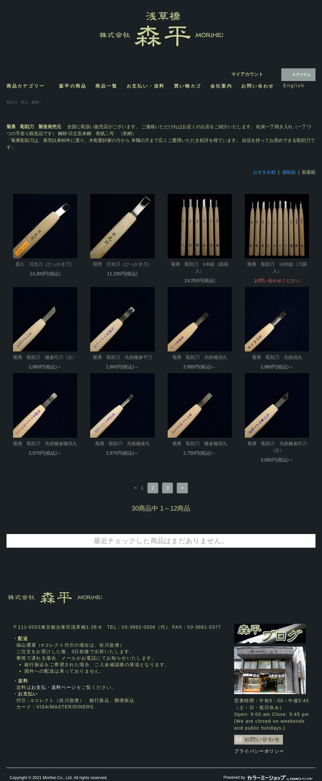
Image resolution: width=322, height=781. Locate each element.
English (294, 85)
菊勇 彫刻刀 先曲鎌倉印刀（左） (277, 447)
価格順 (289, 172)
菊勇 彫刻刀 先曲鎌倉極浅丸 (45, 443)
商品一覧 (106, 86)
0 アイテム (297, 74)
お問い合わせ (257, 86)
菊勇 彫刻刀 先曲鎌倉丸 (122, 443)
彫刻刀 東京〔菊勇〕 (24, 102)
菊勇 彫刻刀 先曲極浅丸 (199, 357)
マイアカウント (247, 74)
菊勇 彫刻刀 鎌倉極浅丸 (199, 443)
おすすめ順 (264, 172)
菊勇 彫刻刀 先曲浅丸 (277, 357)
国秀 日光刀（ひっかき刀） (122, 264)
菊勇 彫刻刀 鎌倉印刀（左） (45, 357)
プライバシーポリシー (259, 751)
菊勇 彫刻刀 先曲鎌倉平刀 (122, 357)
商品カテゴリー (28, 86)
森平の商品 (72, 86)
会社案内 (221, 86)
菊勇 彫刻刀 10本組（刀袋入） (277, 268)
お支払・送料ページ (54, 687)
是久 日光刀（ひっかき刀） (45, 264)
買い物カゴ (187, 86)
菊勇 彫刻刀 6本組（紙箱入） (199, 268)
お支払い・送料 (146, 86)
